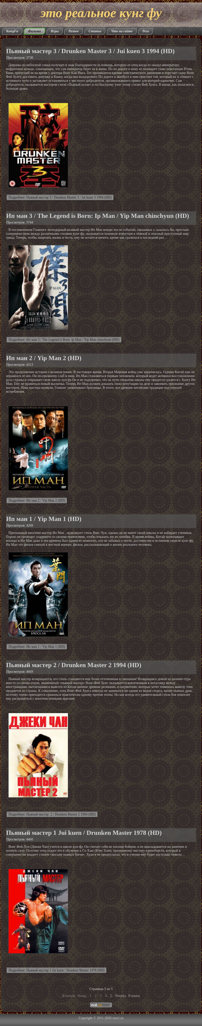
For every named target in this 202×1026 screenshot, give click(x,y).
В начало (68, 996)
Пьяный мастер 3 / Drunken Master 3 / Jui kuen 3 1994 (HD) (90, 51)
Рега (145, 31)
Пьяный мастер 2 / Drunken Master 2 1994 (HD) (73, 665)
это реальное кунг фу (101, 13)
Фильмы (34, 31)
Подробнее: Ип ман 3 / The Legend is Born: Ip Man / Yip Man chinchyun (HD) (64, 340)
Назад (81, 996)
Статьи (94, 31)
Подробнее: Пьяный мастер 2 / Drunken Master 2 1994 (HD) (52, 814)
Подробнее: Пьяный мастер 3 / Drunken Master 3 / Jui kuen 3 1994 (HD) (60, 197)
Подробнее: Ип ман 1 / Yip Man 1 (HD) (37, 647)
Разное (73, 31)
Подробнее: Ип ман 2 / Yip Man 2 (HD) (37, 500)
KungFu (12, 31)
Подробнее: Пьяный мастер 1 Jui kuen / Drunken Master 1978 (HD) (56, 970)
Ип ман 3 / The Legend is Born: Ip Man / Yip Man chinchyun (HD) (97, 215)
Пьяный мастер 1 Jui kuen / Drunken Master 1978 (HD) (84, 832)
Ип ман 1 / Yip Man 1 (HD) (43, 518)
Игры (55, 31)
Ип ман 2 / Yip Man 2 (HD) (43, 358)
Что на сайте (122, 31)
